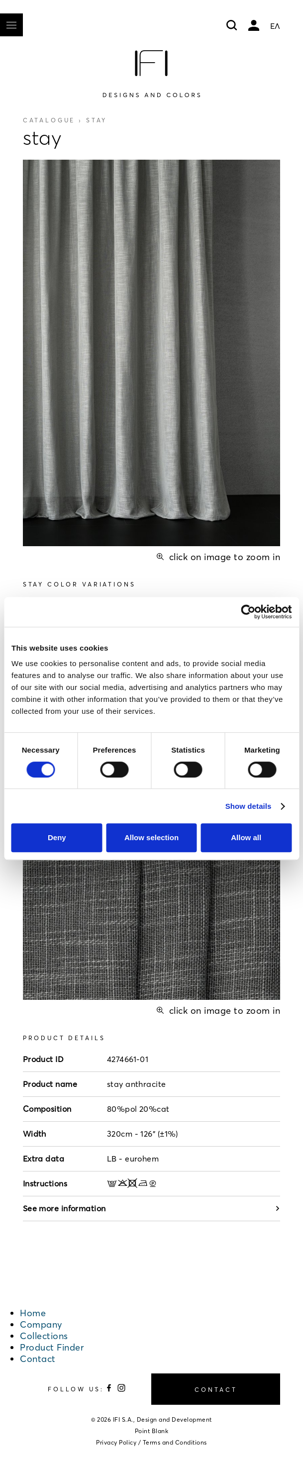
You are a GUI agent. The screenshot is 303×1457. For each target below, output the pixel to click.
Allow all (246, 837)
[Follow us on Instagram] (121, 1389)
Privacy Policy (116, 1442)
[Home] (151, 73)
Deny (57, 837)
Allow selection (151, 837)
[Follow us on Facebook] (110, 1389)
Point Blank (152, 1431)
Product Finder (52, 1347)
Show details (248, 806)
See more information (152, 1208)
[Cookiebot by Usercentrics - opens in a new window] (248, 611)
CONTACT (216, 1389)
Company (41, 1324)
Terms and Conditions (175, 1442)
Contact (38, 1358)
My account (253, 25)
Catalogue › (65, 120)
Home (33, 1313)
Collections (44, 1336)
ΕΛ (275, 26)
